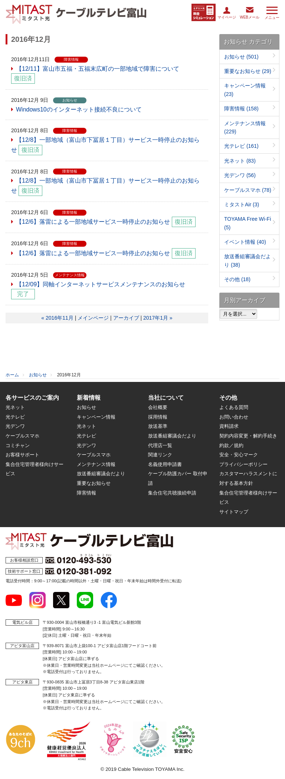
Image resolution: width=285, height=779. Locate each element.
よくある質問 (233, 407)
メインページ (93, 318)
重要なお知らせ (247, 71)
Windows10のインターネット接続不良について (79, 109)
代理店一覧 (160, 445)
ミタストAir (241, 204)
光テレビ (241, 146)
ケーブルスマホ (247, 190)
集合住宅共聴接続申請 (172, 493)
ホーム (12, 374)
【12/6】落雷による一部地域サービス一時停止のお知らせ (93, 222)
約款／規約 (231, 445)
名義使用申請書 (165, 464)
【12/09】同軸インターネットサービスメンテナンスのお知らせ (100, 284)
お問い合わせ (233, 417)
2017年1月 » (158, 318)
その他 (237, 279)
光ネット (240, 161)
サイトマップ (233, 512)
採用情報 (157, 417)
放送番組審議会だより (101, 473)
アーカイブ (126, 318)
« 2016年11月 (57, 318)
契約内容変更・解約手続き (248, 436)
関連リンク (160, 454)
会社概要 (157, 407)
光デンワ (240, 175)
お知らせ (241, 57)
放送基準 (157, 426)
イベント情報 (245, 242)
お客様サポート (22, 454)
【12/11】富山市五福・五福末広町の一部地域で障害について (97, 69)
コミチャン (18, 445)
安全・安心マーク (238, 454)
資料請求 (229, 426)
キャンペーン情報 (96, 417)
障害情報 (241, 108)
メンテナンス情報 (96, 464)
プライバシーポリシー (243, 464)
